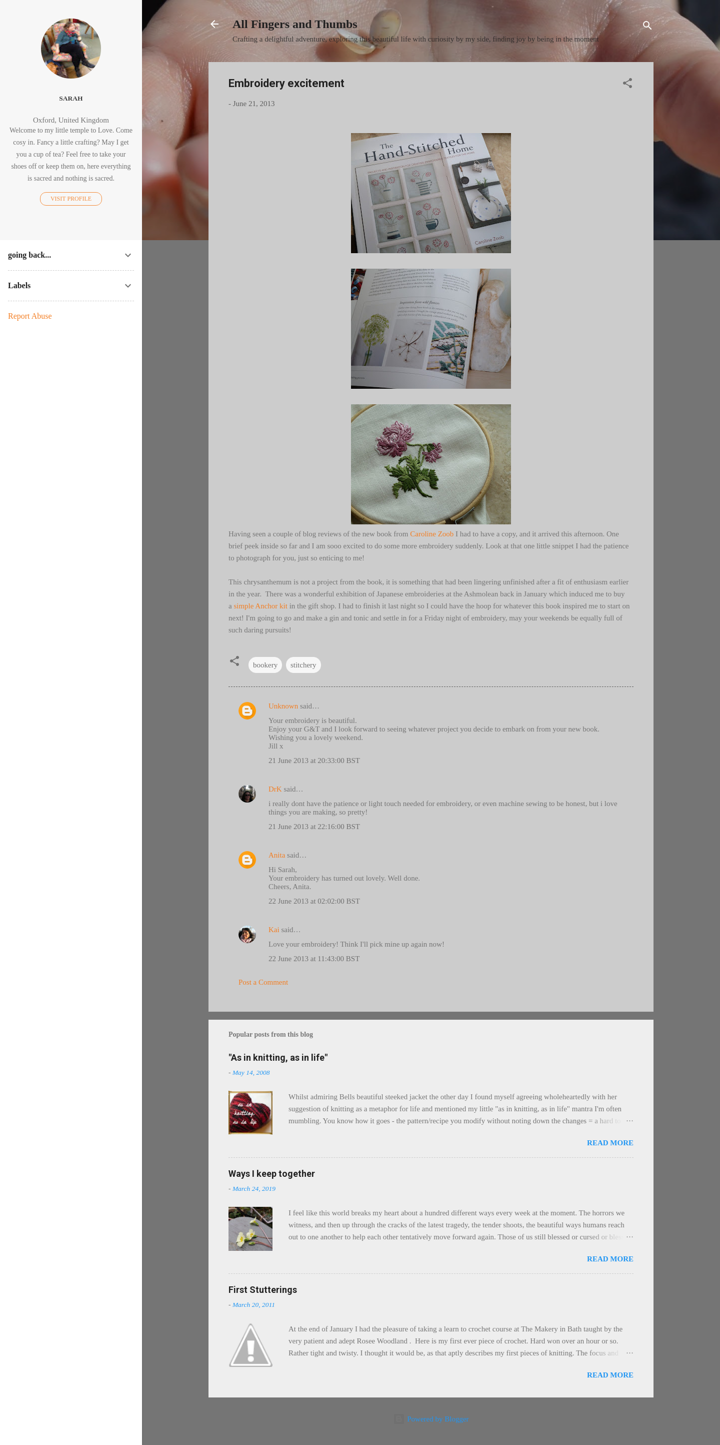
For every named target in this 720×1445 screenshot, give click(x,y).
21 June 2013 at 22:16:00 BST (314, 827)
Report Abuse (30, 316)
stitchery (303, 665)
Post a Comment (263, 982)
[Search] (648, 27)
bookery (265, 665)
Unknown (283, 706)
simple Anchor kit (261, 606)
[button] (628, 85)
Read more (610, 1143)
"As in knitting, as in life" (278, 1057)
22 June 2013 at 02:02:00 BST (314, 901)
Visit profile (71, 198)
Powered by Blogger (430, 1419)
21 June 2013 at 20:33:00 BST (314, 761)
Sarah (70, 98)
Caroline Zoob (432, 534)
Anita (276, 855)
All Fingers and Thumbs (295, 24)
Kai (274, 930)
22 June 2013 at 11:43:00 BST (314, 959)
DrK (275, 789)
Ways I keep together (271, 1173)
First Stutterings (262, 1289)
